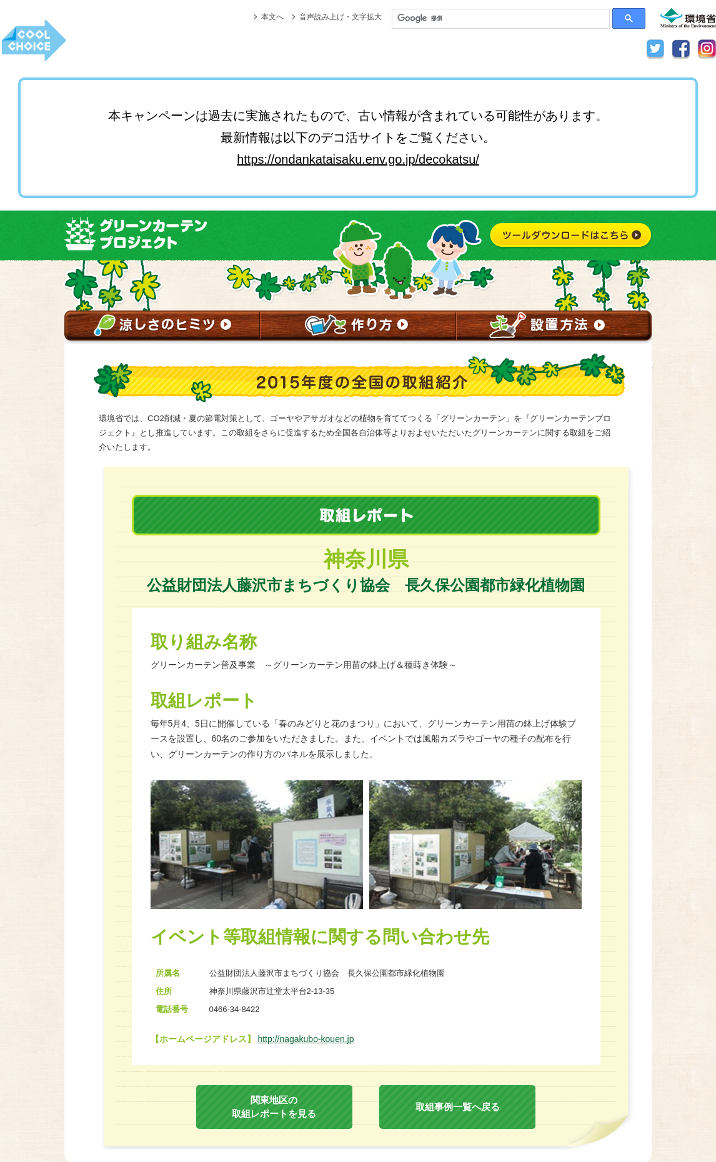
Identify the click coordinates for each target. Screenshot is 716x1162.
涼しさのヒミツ (162, 327)
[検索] (500, 18)
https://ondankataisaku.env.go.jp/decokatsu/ (358, 159)
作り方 (357, 327)
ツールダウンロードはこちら (570, 236)
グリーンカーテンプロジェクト (146, 234)
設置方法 (553, 327)
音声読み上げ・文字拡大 (340, 16)
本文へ (272, 16)
